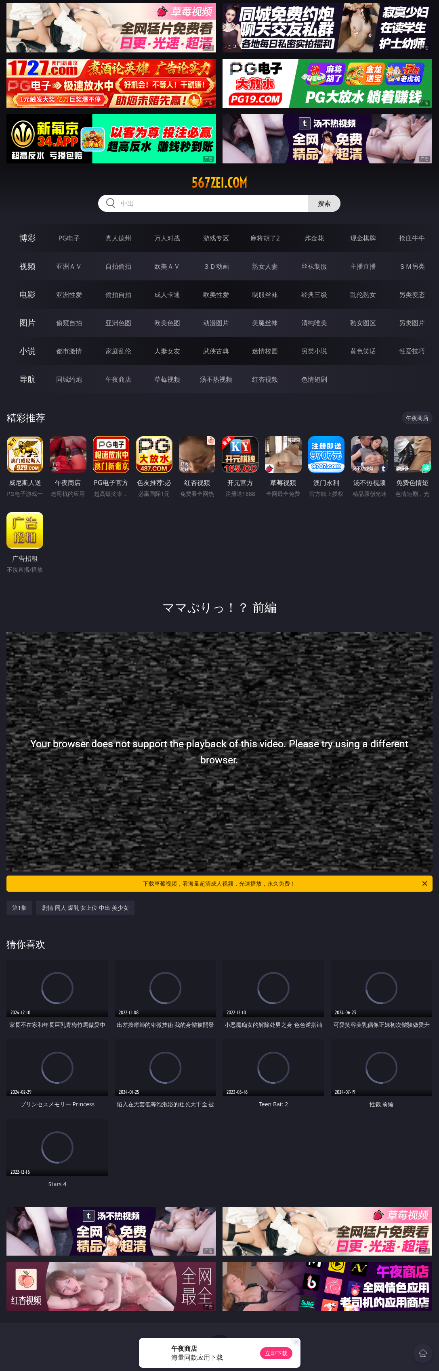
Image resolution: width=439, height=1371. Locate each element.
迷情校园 (265, 351)
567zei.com (219, 183)
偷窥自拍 (69, 322)
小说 (27, 350)
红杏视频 (265, 379)
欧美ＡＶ (167, 266)
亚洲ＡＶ (69, 266)
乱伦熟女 (363, 294)
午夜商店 (118, 379)
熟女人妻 (265, 266)
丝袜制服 (314, 266)
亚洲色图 (118, 322)
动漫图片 (216, 322)
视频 (27, 266)
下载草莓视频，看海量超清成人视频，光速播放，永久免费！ (285, 883)
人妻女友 (167, 351)
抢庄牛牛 (412, 238)
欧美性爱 (216, 294)
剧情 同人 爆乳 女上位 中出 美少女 (85, 907)
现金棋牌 (363, 238)
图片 (27, 322)
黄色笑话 (363, 351)
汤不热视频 (216, 379)
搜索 (324, 203)
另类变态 (412, 294)
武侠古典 (216, 351)
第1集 (19, 907)
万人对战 (167, 238)
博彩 (27, 237)
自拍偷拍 (118, 266)
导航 (27, 379)
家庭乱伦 (118, 351)
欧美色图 (167, 322)
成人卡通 (167, 294)
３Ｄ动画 (216, 266)
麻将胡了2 (265, 238)
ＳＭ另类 (412, 266)
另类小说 (314, 351)
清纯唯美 (314, 322)
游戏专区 (216, 238)
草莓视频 (167, 379)
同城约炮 (69, 379)
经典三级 (314, 294)
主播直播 (363, 266)
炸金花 (314, 238)
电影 (27, 294)
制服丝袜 (265, 294)
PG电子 (69, 238)
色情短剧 (314, 379)
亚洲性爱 (69, 294)
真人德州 (118, 238)
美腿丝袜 (265, 322)
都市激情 (69, 351)
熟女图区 (363, 322)
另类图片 (412, 322)
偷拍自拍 (118, 294)
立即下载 (276, 1353)
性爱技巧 (412, 351)
